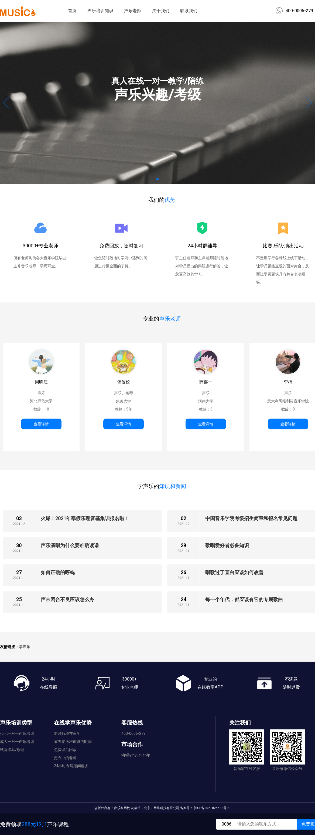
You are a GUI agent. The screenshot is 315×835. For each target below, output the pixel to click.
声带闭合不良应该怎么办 (67, 599)
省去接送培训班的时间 (73, 741)
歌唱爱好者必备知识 (227, 545)
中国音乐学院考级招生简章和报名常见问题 (251, 518)
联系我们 (188, 10)
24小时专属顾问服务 (71, 766)
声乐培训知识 (100, 10)
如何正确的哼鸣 (58, 572)
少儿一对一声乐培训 (17, 733)
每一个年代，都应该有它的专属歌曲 (244, 599)
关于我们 (160, 10)
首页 (72, 10)
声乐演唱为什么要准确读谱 (70, 545)
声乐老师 (132, 10)
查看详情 (41, 424)
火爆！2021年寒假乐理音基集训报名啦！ (85, 518)
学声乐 (24, 647)
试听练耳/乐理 (12, 750)
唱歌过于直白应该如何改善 (234, 572)
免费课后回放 (65, 750)
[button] (157, 179)
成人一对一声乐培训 (17, 741)
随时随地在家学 (67, 733)
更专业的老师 (65, 758)
